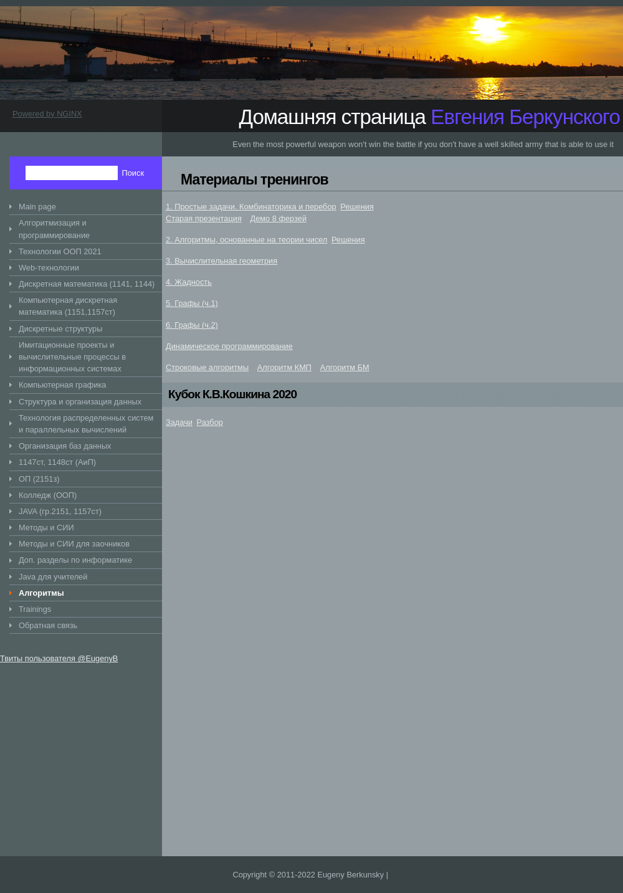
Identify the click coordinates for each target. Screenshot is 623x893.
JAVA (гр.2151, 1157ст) (60, 511)
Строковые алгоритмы (207, 367)
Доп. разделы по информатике (75, 560)
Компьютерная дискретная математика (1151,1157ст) (68, 306)
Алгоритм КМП (284, 367)
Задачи (179, 422)
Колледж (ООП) (48, 495)
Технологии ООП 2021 (60, 251)
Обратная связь (48, 625)
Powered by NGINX (47, 113)
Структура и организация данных (80, 401)
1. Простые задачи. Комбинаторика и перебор (251, 206)
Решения (357, 206)
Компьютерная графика (62, 384)
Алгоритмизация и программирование (54, 228)
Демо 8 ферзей (278, 218)
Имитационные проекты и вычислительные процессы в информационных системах (72, 356)
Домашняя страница (429, 116)
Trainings (35, 609)
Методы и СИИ (46, 527)
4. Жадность (189, 282)
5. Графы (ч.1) (192, 303)
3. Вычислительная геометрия (221, 260)
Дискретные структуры (60, 328)
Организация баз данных (65, 446)
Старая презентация (204, 218)
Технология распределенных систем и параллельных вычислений (86, 423)
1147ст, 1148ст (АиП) (57, 462)
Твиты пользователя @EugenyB (59, 658)
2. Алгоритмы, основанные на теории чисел (246, 239)
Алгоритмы (41, 593)
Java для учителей (53, 576)
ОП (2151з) (39, 479)
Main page (37, 206)
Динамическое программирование (229, 346)
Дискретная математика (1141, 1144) (87, 284)
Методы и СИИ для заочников (74, 543)
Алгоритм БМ (344, 367)
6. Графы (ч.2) (192, 325)
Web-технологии (49, 267)
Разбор (210, 422)
